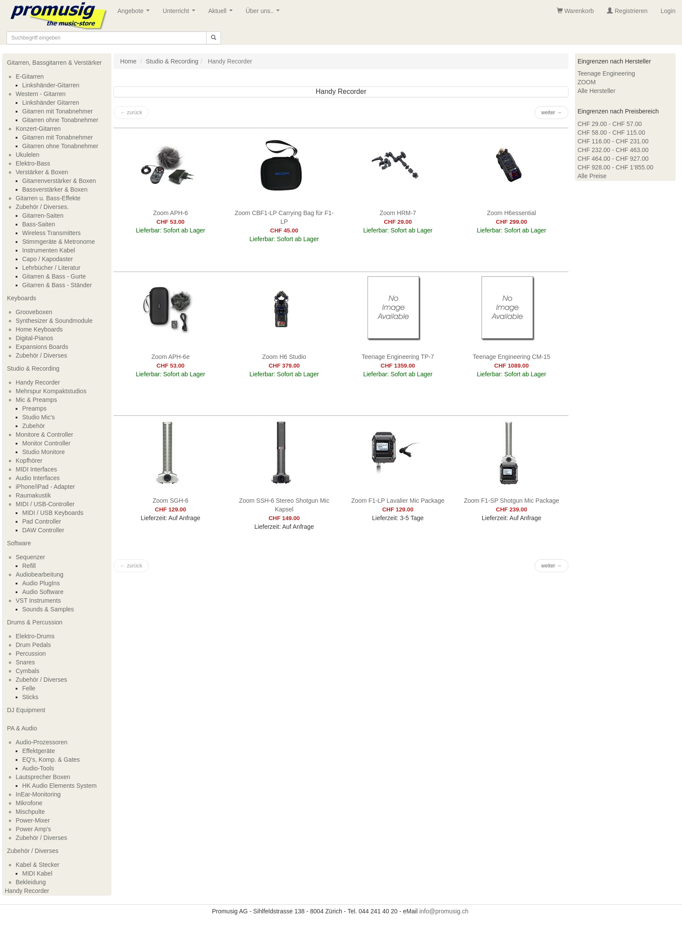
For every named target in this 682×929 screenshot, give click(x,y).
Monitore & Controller (44, 434)
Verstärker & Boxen (42, 172)
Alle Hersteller (596, 90)
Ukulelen (27, 154)
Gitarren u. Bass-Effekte (48, 198)
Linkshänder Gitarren (50, 102)
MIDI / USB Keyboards (53, 512)
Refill (29, 565)
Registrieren (627, 10)
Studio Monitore (43, 451)
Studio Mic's (38, 417)
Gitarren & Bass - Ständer (57, 285)
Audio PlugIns (41, 583)
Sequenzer (30, 557)
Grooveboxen (34, 312)
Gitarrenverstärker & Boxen (59, 180)
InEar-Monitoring (38, 794)
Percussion (31, 653)
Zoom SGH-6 (170, 500)
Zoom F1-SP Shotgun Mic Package (511, 500)
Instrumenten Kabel (48, 250)
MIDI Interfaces (36, 469)
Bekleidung (31, 882)
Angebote (135, 13)
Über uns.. (264, 13)
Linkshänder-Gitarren (51, 85)
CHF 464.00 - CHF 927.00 (613, 158)
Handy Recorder (38, 382)
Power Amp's (33, 829)
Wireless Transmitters (51, 232)
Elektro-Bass (33, 163)
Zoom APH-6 (170, 212)
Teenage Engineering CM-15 (511, 356)
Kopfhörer (29, 460)
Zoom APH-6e (170, 356)
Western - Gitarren (41, 93)
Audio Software (43, 591)
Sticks (30, 696)
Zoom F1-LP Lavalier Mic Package (398, 500)
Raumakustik (33, 495)
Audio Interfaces (38, 477)
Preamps (34, 408)
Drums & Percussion (35, 622)
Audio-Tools (38, 768)
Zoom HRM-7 (398, 212)
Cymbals (27, 670)
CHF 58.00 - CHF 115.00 (611, 132)
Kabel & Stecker (37, 864)
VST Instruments (38, 600)
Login (668, 10)
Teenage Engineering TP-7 (397, 356)
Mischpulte (30, 811)
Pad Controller (41, 521)
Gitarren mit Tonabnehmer (57, 111)
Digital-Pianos (34, 338)
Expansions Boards (42, 346)
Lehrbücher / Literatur (51, 267)
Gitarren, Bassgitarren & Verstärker (54, 62)
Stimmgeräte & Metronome (58, 241)
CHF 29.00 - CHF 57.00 (610, 123)
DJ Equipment (26, 710)
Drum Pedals (33, 644)
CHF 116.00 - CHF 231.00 (613, 141)
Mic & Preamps (36, 399)
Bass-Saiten (38, 224)
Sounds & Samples (48, 609)
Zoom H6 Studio (284, 356)
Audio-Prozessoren (41, 742)
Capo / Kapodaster (47, 258)
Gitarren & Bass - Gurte (54, 276)
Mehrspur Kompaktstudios (51, 391)
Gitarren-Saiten (43, 215)
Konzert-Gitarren (38, 128)
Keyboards (21, 298)
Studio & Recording (33, 368)
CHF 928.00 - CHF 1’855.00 (615, 167)
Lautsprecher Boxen (43, 776)
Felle (28, 688)
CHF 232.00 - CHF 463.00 (613, 149)
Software (19, 543)
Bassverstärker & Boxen (54, 189)
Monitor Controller (46, 443)
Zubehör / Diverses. (42, 206)
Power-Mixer (33, 820)
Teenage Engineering (606, 73)
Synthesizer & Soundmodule (54, 320)
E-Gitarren (30, 76)
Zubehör (33, 425)
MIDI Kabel (37, 873)
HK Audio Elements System (59, 785)
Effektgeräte (38, 750)
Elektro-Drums (35, 636)
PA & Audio (22, 728)
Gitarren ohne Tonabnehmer (60, 119)
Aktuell (222, 13)
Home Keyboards (39, 329)
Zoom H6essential (511, 212)
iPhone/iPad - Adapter (45, 486)
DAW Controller (43, 530)
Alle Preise (592, 176)
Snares (25, 662)
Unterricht (180, 13)
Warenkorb (575, 10)
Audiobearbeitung (40, 574)
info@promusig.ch (443, 911)
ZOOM (587, 82)
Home (128, 61)
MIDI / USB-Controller (45, 504)
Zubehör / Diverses (41, 355)
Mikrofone (29, 803)
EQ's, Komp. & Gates (51, 759)
